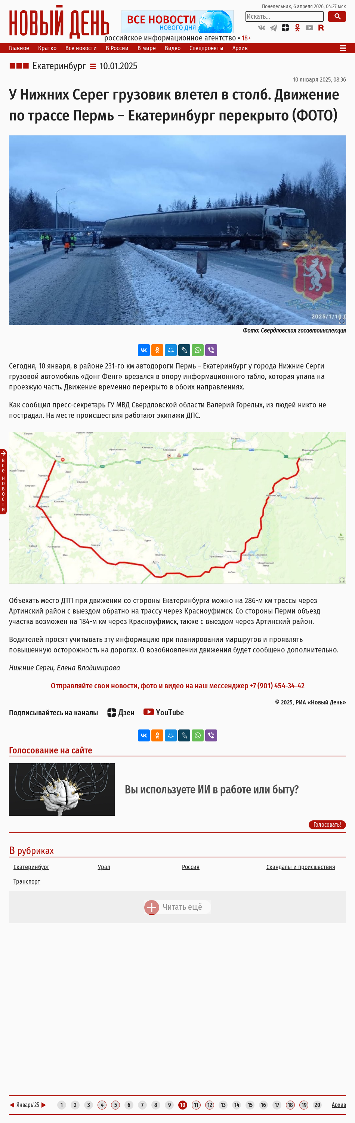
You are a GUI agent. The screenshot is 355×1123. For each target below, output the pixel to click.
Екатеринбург (59, 66)
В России (117, 48)
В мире (147, 48)
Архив (240, 48)
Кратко (47, 48)
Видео (172, 48)
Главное (19, 48)
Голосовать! (327, 824)
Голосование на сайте (50, 750)
